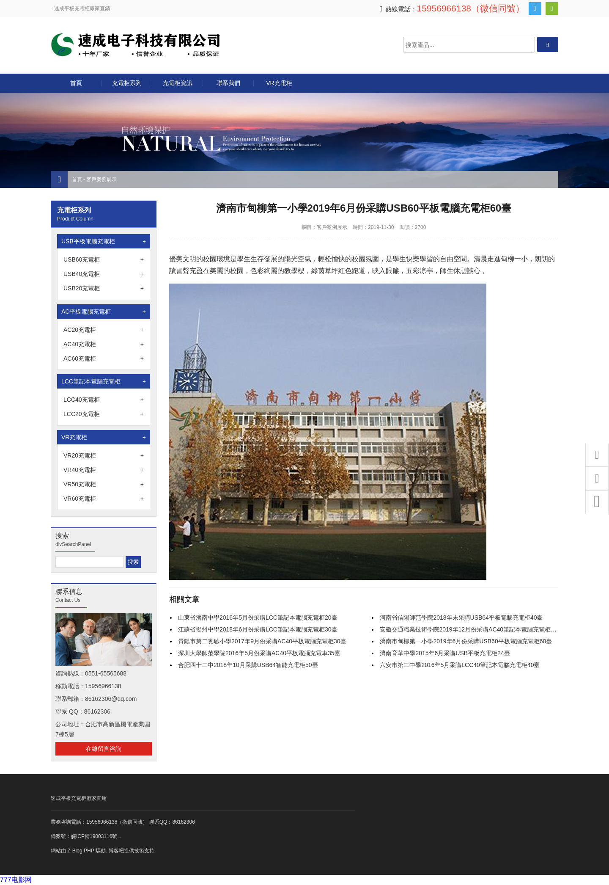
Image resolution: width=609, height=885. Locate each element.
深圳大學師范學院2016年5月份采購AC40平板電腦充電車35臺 (259, 653)
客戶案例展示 (101, 179)
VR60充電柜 (103, 499)
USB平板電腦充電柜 (103, 241)
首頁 (76, 83)
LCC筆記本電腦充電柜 (103, 381)
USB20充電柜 (103, 288)
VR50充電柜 (103, 484)
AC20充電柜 (103, 330)
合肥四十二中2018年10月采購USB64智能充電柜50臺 (248, 665)
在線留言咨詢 (103, 748)
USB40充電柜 (103, 274)
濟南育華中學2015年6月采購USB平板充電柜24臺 (445, 653)
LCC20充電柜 (103, 414)
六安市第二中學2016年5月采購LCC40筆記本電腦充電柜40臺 (460, 665)
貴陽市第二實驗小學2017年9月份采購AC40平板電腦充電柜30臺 (262, 641)
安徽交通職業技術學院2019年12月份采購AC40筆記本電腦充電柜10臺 (471, 629)
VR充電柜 (279, 83)
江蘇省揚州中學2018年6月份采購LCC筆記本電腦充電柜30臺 (257, 629)
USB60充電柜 (103, 259)
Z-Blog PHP (80, 851)
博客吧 (116, 851)
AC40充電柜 (103, 344)
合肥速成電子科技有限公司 (135, 44)
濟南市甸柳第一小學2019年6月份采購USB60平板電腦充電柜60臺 (466, 641)
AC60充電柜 (103, 358)
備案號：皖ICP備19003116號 (84, 836)
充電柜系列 (127, 83)
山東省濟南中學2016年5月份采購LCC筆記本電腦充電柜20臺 (257, 617)
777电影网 (16, 879)
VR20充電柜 (103, 455)
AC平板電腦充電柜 (103, 311)
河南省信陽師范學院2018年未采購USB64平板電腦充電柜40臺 (461, 617)
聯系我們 (228, 83)
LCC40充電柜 (103, 399)
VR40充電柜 (103, 470)
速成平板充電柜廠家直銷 (79, 798)
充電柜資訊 (177, 83)
